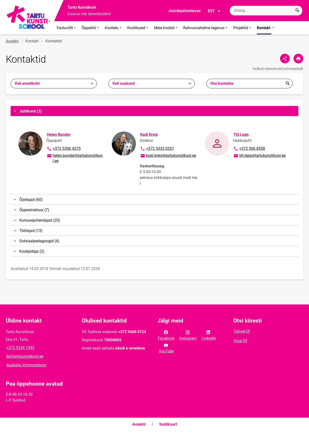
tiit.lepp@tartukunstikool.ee (259, 156)
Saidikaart (168, 424)
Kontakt (266, 28)
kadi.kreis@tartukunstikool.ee (168, 156)
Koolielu (113, 28)
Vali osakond (123, 83)
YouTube (166, 348)
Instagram (188, 335)
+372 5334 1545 (20, 347)
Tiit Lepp (241, 134)
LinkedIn (209, 335)
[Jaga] (285, 58)
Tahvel (239, 331)
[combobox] (54, 83)
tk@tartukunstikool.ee (24, 356)
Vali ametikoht (27, 83)
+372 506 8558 (249, 149)
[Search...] (297, 11)
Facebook (166, 335)
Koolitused (138, 28)
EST (214, 11)
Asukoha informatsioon (26, 365)
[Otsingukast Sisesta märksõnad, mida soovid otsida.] (266, 10)
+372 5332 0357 (157, 149)
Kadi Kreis (149, 134)
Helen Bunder (58, 134)
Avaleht (12, 41)
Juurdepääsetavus (184, 10)
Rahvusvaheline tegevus (205, 28)
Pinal (238, 341)
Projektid (242, 28)
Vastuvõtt (66, 28)
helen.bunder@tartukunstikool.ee (75, 158)
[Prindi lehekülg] (298, 58)
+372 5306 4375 (64, 149)
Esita (288, 83)
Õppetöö (91, 28)
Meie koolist (166, 28)
